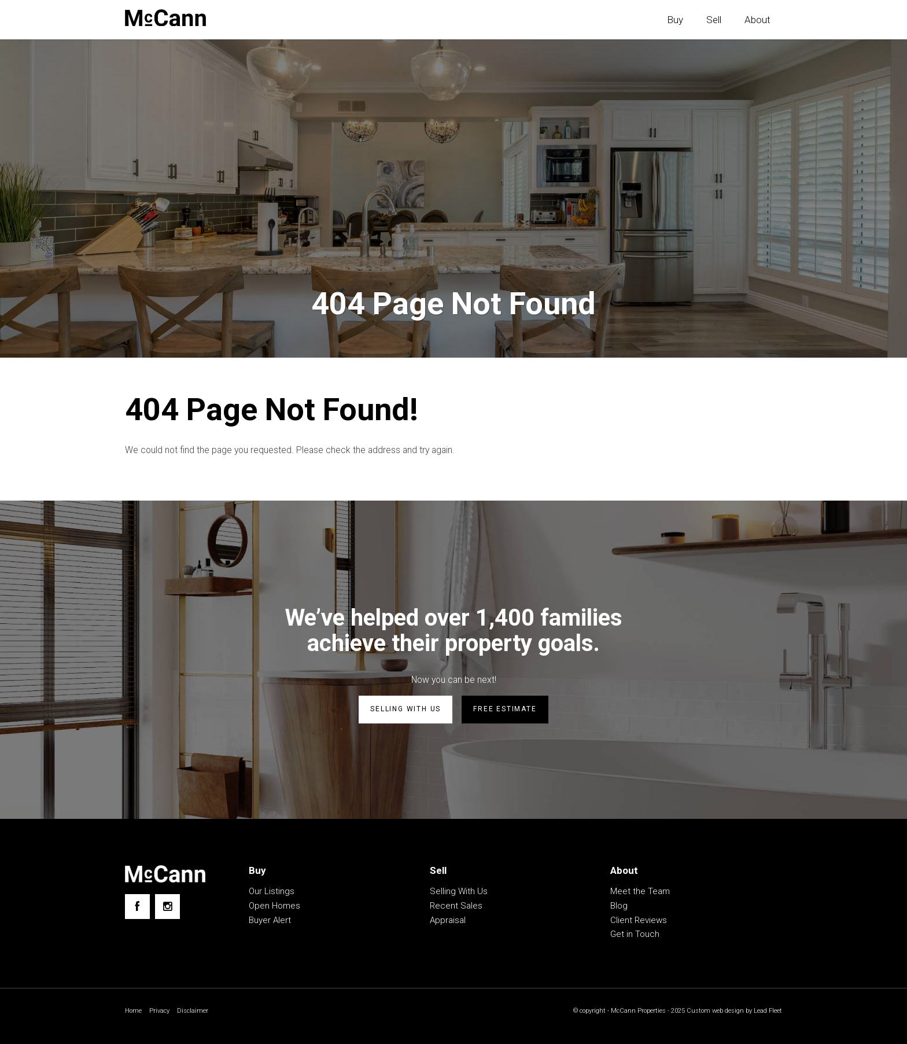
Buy (675, 19)
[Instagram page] (167, 907)
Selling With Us (459, 892)
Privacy (161, 1012)
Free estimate (504, 711)
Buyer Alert (270, 921)
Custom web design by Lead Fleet (731, 1012)
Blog (619, 907)
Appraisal (448, 921)
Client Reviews (638, 921)
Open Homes (274, 907)
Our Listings (271, 892)
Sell (713, 19)
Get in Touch (634, 935)
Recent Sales (456, 907)
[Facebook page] (137, 907)
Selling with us (405, 711)
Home (134, 1012)
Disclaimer (196, 1012)
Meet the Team (640, 892)
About (757, 19)
